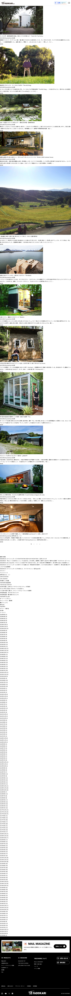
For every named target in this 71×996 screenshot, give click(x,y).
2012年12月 (3, 929)
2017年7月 (2, 820)
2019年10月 (3, 766)
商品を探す (3, 961)
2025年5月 (2, 638)
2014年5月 (2, 895)
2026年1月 (2, 622)
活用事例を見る (4, 963)
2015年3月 (2, 875)
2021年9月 (2, 720)
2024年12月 (3, 648)
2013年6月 (2, 917)
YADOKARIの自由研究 (5, 582)
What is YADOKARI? (38, 962)
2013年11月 (3, 907)
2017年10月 (3, 814)
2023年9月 (2, 678)
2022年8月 (2, 702)
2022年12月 (3, 694)
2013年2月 (2, 925)
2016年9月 (2, 840)
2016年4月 (2, 850)
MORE (1, 44)
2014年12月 (3, 881)
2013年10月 (3, 909)
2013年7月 (2, 915)
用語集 (2, 970)
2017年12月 (3, 810)
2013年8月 (2, 913)
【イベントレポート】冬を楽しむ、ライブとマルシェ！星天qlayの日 (23, 568)
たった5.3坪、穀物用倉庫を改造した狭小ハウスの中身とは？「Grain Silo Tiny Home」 (22, 36)
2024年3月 (2, 666)
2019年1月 (2, 784)
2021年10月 (3, 718)
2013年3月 (2, 923)
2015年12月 (3, 857)
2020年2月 (2, 758)
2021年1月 (2, 736)
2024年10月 (3, 652)
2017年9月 (2, 816)
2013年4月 (2, 921)
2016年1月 (2, 855)
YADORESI (2, 606)
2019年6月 (2, 774)
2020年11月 (3, 740)
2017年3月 (2, 828)
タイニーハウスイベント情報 (7, 965)
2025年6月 (2, 636)
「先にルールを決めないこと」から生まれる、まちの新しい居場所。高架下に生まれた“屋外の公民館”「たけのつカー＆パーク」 (38, 561)
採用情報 (35, 986)
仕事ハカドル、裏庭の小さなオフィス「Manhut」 (12, 317)
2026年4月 (2, 616)
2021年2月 (2, 734)
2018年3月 (2, 804)
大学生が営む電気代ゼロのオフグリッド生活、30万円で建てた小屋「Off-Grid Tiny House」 (23, 363)
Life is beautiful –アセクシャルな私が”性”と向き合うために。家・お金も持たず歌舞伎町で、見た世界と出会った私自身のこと (37, 563)
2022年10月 (3, 698)
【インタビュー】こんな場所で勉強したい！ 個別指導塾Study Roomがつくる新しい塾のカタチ (24, 534)
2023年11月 (3, 674)
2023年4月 (2, 688)
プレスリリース (4, 572)
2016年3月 (2, 851)
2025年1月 (2, 646)
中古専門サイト (4, 967)
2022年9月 (2, 700)
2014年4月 (2, 897)
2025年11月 (3, 626)
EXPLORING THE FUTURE (24, 965)
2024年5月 (2, 662)
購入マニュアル (4, 602)
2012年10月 (3, 933)
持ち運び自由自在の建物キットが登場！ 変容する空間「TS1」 (15, 417)
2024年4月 (2, 664)
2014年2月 (2, 901)
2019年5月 (2, 776)
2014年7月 (2, 891)
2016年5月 (2, 848)
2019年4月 (2, 778)
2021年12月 (3, 714)
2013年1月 (2, 927)
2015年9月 (2, 863)
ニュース (36, 966)
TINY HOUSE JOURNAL (23, 963)
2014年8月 (2, 889)
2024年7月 (2, 658)
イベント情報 (37, 968)
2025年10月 (3, 628)
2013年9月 (2, 911)
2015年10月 (3, 861)
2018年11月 (3, 788)
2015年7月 (2, 867)
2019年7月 (2, 772)
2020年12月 (3, 738)
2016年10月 (3, 838)
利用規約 (29, 986)
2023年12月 (3, 672)
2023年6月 (2, 684)
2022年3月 (2, 708)
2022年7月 (2, 704)
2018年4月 (2, 802)
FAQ (2, 972)
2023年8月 (2, 680)
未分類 (1, 610)
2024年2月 (2, 668)
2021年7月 (2, 724)
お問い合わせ (62, 958)
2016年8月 (2, 841)
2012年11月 (3, 931)
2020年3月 (2, 756)
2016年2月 (2, 853)
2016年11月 (3, 836)
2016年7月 (2, 843)
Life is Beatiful (3, 578)
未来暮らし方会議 (4, 580)
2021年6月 (2, 726)
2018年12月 (3, 786)
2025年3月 (2, 642)
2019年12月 (3, 762)
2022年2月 (2, 710)
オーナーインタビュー (5, 598)
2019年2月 (2, 782)
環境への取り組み (38, 964)
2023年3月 (2, 690)
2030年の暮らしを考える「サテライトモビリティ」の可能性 (15, 586)
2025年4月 (2, 640)
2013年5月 (2, 919)
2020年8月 (2, 746)
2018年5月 (2, 800)
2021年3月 (2, 732)
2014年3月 (2, 899)
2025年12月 (3, 624)
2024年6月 (2, 660)
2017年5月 (2, 824)
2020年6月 (2, 750)
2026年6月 (2, 614)
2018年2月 (2, 806)
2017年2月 (2, 830)
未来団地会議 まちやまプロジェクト (9, 592)
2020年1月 (2, 760)
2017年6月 (2, 822)
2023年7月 (2, 682)
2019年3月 (2, 780)
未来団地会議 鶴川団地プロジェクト (9, 594)
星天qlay (2, 604)
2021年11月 (3, 716)
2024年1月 (2, 670)
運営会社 (3, 986)
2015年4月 (2, 873)
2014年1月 (2, 903)
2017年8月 (2, 818)
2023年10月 (3, 676)
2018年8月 (2, 794)
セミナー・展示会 (4, 608)
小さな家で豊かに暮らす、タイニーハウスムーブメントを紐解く (16, 590)
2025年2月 (2, 644)
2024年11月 (3, 650)
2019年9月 (2, 768)
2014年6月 (2, 893)
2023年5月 (2, 686)
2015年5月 (2, 871)
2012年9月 (2, 935)
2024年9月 (2, 654)
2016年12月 (3, 834)
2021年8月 (2, 722)
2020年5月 (2, 752)
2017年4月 (2, 826)
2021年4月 (2, 730)
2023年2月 (2, 692)
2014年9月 (2, 887)
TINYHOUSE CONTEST (6, 584)
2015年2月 (2, 877)
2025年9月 (2, 630)
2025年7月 (2, 634)
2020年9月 (2, 744)
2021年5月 (2, 728)
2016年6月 (2, 846)
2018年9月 (2, 792)
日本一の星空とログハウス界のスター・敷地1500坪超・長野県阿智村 (17, 122)
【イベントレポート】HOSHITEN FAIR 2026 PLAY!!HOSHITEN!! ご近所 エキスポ (26, 558)
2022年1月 (2, 712)
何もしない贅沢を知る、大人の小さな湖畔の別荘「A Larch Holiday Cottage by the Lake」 (22, 495)
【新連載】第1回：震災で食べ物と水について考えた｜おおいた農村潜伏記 (18, 236)
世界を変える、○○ (5, 574)
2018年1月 (2, 808)
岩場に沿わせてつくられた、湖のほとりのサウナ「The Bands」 (16, 275)
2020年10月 (3, 742)
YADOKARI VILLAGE (5, 596)
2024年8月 (2, 656)
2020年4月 (2, 754)
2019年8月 (2, 770)
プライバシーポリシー (20, 986)
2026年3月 (2, 618)
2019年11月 (3, 764)
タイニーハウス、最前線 (6, 600)
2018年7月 (2, 796)
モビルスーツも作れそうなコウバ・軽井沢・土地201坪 (13, 456)
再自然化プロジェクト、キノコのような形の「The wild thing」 (16, 85)
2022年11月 (3, 696)
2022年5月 (2, 706)
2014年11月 (3, 883)
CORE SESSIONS (4, 576)
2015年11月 (3, 859)
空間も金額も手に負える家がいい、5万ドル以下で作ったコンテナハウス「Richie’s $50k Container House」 (27, 157)
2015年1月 (2, 879)
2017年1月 (2, 832)
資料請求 (61, 962)
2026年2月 (2, 620)
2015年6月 (2, 869)
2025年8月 (2, 632)
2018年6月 (2, 798)
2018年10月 (3, 790)
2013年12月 (3, 905)
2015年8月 (2, 865)
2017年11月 (3, 812)
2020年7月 (2, 748)
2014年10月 (3, 885)
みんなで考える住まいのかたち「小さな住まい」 (12, 588)
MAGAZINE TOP (21, 961)
